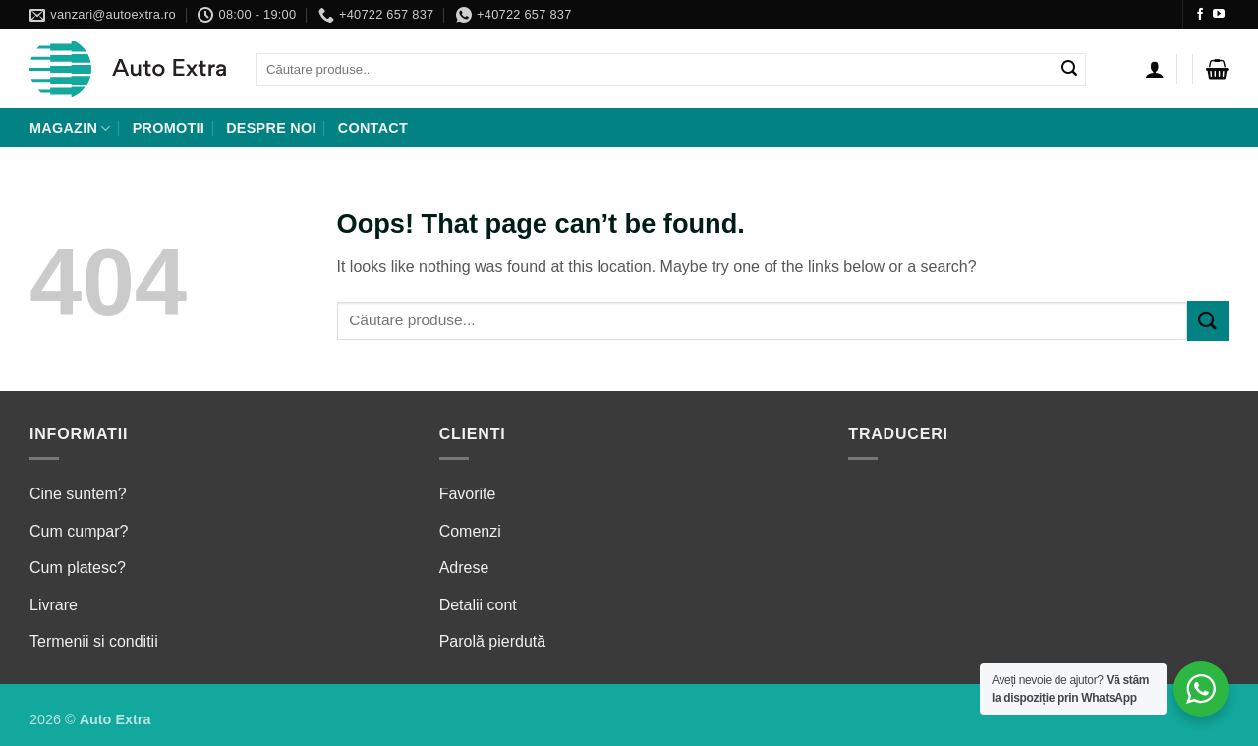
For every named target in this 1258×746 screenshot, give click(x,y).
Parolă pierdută (492, 641)
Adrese (464, 567)
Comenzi (470, 531)
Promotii (168, 128)
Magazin (70, 128)
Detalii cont (478, 605)
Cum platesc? (77, 567)
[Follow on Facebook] (1200, 15)
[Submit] (1069, 69)
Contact (373, 128)
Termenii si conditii (93, 641)
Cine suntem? (78, 494)
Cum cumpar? (78, 531)
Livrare (53, 605)
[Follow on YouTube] (1219, 15)
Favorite (467, 494)
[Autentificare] (1155, 68)
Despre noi (271, 128)
